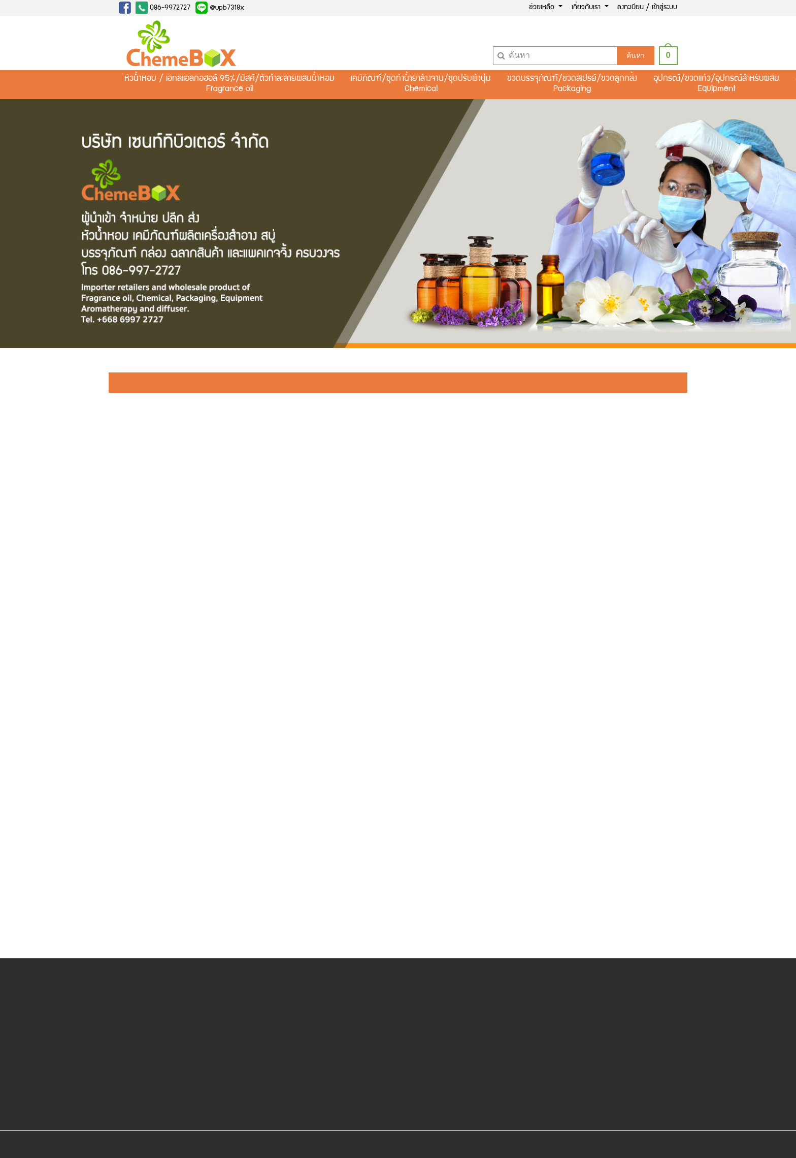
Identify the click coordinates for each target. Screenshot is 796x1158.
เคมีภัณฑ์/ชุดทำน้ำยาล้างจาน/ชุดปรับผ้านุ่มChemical (421, 84)
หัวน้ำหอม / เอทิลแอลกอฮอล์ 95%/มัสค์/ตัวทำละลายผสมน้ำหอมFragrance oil (229, 84)
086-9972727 (163, 8)
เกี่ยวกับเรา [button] (587, 8)
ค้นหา (635, 55)
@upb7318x (219, 8)
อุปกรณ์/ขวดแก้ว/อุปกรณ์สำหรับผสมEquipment (716, 84)
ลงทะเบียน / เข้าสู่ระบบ (647, 8)
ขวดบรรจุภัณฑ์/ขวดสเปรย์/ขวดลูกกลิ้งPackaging (572, 84)
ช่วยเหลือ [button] (542, 8)
